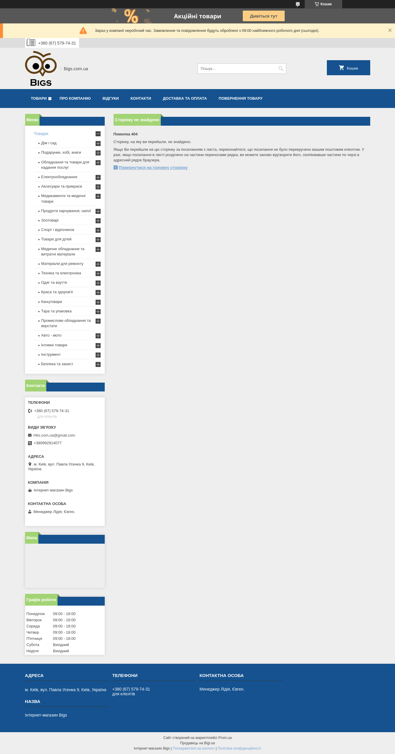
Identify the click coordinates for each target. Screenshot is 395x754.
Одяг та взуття (54, 282)
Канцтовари (51, 301)
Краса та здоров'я (57, 292)
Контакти (141, 98)
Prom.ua (225, 738)
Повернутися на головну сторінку (153, 167)
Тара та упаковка (56, 311)
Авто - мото (51, 335)
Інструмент (51, 354)
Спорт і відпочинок (57, 229)
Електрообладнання (59, 177)
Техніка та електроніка (61, 273)
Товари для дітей (56, 239)
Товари (39, 98)
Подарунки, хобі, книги (61, 152)
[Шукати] (281, 68)
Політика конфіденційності (239, 748)
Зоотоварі (50, 220)
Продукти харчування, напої (66, 211)
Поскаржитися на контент (194, 748)
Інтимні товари (54, 345)
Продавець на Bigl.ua (197, 743)
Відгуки (111, 98)
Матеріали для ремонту (62, 263)
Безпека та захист (57, 364)
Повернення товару (240, 98)
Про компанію (75, 98)
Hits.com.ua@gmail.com (54, 435)
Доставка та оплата (185, 98)
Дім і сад (49, 143)
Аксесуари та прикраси (61, 186)
